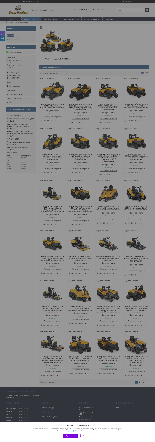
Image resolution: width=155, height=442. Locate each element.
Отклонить (87, 436)
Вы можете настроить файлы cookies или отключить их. (76, 431)
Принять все (70, 436)
